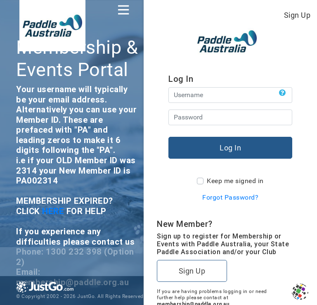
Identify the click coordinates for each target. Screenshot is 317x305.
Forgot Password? (230, 197)
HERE (54, 211)
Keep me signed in (235, 181)
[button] (282, 93)
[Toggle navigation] (123, 10)
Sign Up (297, 15)
